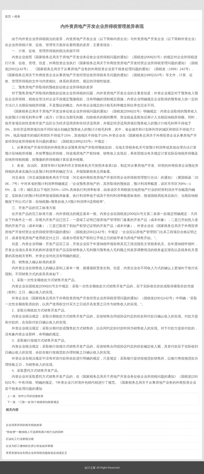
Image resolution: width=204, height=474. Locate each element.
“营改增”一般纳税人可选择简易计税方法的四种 (34, 432)
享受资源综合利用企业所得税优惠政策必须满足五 (36, 452)
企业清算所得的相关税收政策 (24, 425)
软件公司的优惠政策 (30, 396)
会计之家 (90, 467)
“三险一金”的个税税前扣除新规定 (38, 402)
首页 (8, 16)
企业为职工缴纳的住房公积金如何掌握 (29, 445)
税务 (17, 16)
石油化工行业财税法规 (20, 438)
